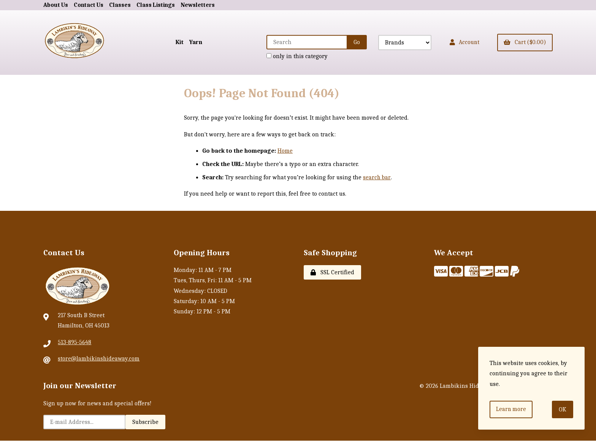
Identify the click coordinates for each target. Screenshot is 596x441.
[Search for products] (303, 42)
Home (285, 150)
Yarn (190, 42)
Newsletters (200, 5)
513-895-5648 (74, 342)
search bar (377, 177)
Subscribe (145, 422)
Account (461, 42)
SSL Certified (332, 272)
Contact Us (89, 5)
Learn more (511, 409)
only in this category (293, 56)
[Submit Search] (353, 42)
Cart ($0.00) (524, 42)
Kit (175, 42)
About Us (56, 5)
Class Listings (158, 5)
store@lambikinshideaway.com (99, 358)
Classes (121, 5)
